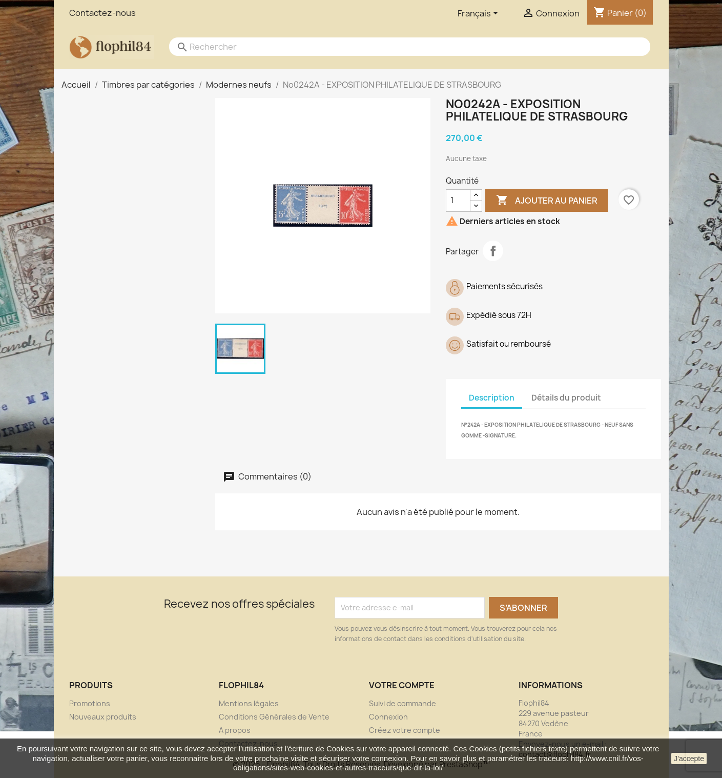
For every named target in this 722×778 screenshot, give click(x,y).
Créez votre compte (404, 730)
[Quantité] (458, 200)
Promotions (89, 703)
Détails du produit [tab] (566, 397)
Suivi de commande (402, 703)
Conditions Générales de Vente (274, 717)
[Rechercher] (399, 46)
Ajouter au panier (546, 200)
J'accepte (689, 758)
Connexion (388, 717)
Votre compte (402, 685)
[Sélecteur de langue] (480, 14)
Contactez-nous (102, 12)
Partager (493, 251)
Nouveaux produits (102, 717)
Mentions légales (249, 703)
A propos (235, 730)
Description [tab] (491, 397)
